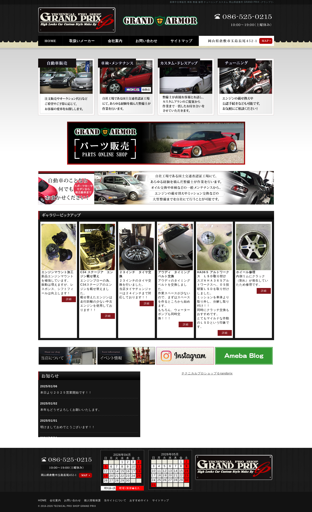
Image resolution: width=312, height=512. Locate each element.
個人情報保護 (92, 500)
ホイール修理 (245, 272)
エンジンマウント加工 (57, 272)
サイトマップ (181, 41)
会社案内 (115, 41)
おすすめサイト (139, 500)
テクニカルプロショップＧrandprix (207, 373)
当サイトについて (115, 500)
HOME (50, 41)
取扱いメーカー (82, 41)
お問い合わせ (146, 41)
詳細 (69, 299)
